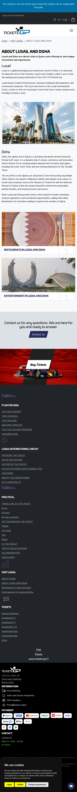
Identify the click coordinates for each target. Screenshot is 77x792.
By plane (6, 512)
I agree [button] (9, 785)
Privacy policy (8, 682)
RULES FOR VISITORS (12, 459)
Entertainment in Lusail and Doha (26, 295)
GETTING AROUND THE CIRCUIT (17, 521)
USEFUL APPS (8, 557)
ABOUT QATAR (9, 578)
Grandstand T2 (9, 617)
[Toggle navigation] (71, 30)
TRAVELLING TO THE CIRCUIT (16, 503)
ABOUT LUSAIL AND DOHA (14, 583)
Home (4, 40)
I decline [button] (20, 785)
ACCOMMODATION (11, 552)
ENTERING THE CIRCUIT (13, 455)
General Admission (10, 613)
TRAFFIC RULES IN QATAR (14, 548)
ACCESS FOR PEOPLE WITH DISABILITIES (22, 468)
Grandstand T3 (9, 622)
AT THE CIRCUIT (9, 543)
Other (4, 640)
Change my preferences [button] (37, 785)
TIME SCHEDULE (10, 416)
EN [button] (59, 19)
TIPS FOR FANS (9, 420)
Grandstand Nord (10, 631)
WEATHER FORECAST (12, 425)
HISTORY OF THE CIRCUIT (14, 464)
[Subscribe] (71, 786)
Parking (5, 526)
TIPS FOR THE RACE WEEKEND (17, 429)
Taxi (3, 534)
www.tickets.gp (39, 658)
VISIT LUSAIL (16, 40)
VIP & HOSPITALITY (11, 482)
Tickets (38, 654)
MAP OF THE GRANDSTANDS (16, 477)
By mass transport (10, 517)
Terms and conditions (11, 678)
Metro (5, 539)
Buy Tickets (38, 364)
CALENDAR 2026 (10, 434)
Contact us (38, 334)
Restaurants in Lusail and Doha (24, 249)
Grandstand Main (9, 635)
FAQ (38, 649)
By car (4, 508)
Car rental (6, 530)
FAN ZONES (7, 473)
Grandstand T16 (9, 626)
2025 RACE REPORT (11, 411)
